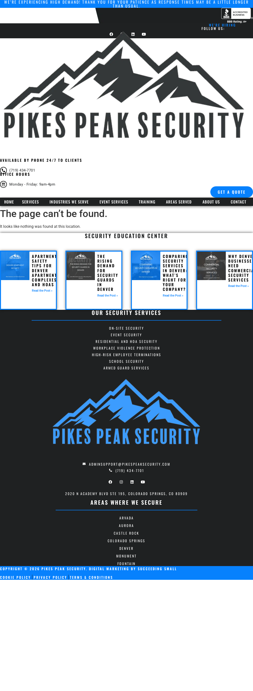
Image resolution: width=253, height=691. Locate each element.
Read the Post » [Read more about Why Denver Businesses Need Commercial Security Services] (238, 286)
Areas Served (179, 202)
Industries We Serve (69, 202)
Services (30, 202)
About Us (211, 202)
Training (147, 202)
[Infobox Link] (126, 169)
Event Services (114, 202)
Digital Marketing (109, 568)
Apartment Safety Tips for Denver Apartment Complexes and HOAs (44, 270)
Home (9, 202)
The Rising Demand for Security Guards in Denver (107, 272)
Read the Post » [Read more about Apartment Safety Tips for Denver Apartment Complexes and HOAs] (42, 290)
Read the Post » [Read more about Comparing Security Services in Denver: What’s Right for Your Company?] (173, 295)
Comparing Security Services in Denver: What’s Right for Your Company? (176, 272)
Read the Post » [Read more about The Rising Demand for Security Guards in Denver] (107, 295)
